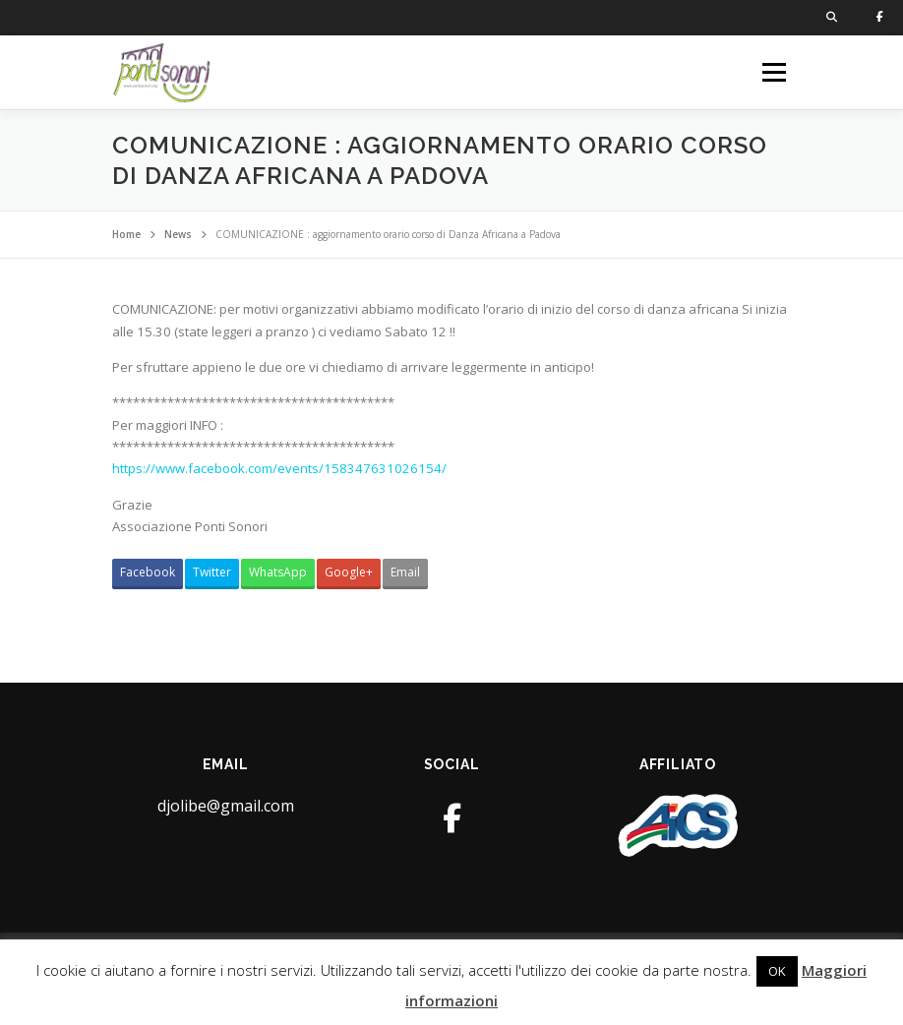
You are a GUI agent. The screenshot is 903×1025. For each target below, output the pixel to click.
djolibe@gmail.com (225, 805)
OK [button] (777, 971)
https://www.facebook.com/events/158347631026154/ (279, 468)
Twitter (212, 572)
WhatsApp (278, 572)
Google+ (349, 572)
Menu (773, 72)
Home (126, 234)
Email (405, 572)
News (178, 234)
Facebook (147, 572)
